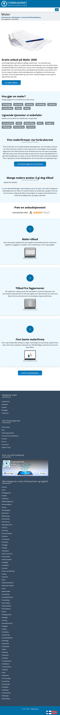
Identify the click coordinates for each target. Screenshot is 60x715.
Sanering (4, 620)
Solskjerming (6, 635)
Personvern (5, 444)
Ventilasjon (5, 690)
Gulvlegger (5, 562)
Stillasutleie (5, 643)
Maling (27, 108)
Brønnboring (6, 522)
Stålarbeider (5, 646)
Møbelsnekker (6, 591)
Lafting (4, 574)
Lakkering (52, 104)
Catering (4, 527)
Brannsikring (18, 127)
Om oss (4, 441)
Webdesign (6, 127)
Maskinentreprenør (7, 583)
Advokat (4, 487)
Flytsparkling (7, 108)
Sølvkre (4, 649)
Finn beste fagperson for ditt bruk (30, 164)
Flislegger (5, 545)
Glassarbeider (6, 556)
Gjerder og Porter (7, 554)
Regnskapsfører (6, 606)
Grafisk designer (7, 559)
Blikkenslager (6, 516)
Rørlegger (5, 410)
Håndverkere (16, 17)
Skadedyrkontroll (7, 623)
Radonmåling (6, 603)
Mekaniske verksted (8, 585)
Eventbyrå (5, 542)
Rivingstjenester (7, 614)
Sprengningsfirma (7, 638)
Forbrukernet (5, 17)
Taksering (5, 652)
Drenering (5, 530)
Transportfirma (6, 667)
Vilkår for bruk (6, 447)
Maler (3, 580)
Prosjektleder (6, 600)
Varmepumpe (6, 684)
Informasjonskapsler (8, 433)
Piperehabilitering (7, 597)
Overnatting (5, 594)
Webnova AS (34, 709)
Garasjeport (5, 551)
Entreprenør (5, 539)
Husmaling (18, 104)
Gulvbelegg (6, 104)
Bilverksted (5, 513)
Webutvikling (29, 123)
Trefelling (5, 669)
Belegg (18, 108)
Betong (4, 507)
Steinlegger (5, 640)
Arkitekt (4, 496)
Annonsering (6, 427)
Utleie (19, 123)
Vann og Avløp (8, 123)
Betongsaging (6, 510)
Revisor (4, 612)
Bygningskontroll (7, 525)
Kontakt (4, 439)
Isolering (4, 568)
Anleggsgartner (6, 493)
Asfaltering (5, 498)
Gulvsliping (5, 565)
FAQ (3, 430)
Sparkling (29, 104)
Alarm (4, 490)
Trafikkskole (5, 664)
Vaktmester (5, 675)
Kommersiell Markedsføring (31, 17)
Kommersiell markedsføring (10, 436)
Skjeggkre (49, 123)
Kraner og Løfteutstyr (8, 571)
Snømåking (5, 632)
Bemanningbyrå (6, 504)
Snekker (4, 407)
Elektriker (5, 404)
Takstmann (5, 413)
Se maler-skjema (11, 83)
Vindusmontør (6, 693)
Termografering (6, 661)
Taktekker (5, 658)
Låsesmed (30, 127)
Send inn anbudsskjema (30, 373)
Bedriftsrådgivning (7, 501)
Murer (40, 123)
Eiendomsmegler (7, 533)
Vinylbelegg (40, 104)
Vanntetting (5, 681)
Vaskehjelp (5, 687)
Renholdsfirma (6, 609)
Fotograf (4, 548)
